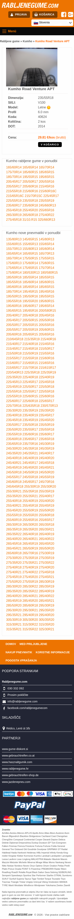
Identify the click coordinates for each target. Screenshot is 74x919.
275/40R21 (14, 572)
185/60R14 (30, 282)
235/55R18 (30, 200)
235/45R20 (46, 420)
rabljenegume (29, 5)
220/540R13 (15, 372)
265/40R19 (46, 534)
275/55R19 (30, 581)
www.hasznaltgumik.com (17, 762)
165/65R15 (30, 253)
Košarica (46, 14)
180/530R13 (31, 272)
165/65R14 (30, 167)
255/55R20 (30, 515)
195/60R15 (46, 301)
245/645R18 (15, 486)
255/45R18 (14, 210)
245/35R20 (14, 453)
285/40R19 (46, 591)
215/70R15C (34, 196)
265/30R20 (30, 524)
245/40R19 (30, 458)
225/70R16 (14, 405)
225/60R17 (14, 401)
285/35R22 (30, 591)
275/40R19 (30, 567)
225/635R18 (31, 405)
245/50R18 (14, 472)
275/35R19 (46, 558)
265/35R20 (30, 529)
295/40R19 (30, 615)
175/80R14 (14, 272)
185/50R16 (14, 277)
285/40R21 (30, 596)
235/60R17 (14, 205)
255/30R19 (32, 486)
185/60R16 (14, 287)
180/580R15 (49, 272)
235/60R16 (30, 434)
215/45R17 (14, 348)
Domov (11, 644)
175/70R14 (14, 172)
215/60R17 (14, 363)
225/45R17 (51, 196)
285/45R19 (14, 600)
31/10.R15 (30, 219)
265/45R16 (14, 543)
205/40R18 (30, 315)
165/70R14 (46, 167)
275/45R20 (30, 577)
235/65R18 (46, 439)
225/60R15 (30, 396)
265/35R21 (46, 529)
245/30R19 (46, 443)
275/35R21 (30, 562)
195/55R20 (30, 301)
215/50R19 (30, 353)
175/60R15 (46, 263)
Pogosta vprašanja (21, 660)
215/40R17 (14, 344)
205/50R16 (46, 320)
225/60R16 (46, 396)
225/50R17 (30, 386)
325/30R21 (46, 629)
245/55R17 (14, 477)
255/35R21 (30, 496)
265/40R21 (30, 539)
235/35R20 (46, 410)
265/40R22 (46, 539)
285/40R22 (46, 596)
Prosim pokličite (17, 694)
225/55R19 (14, 200)
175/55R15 (46, 258)
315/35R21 (14, 629)
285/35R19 (46, 586)
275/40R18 (14, 567)
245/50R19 (30, 472)
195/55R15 (30, 177)
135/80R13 (14, 239)
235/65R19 (14, 443)
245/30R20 (14, 448)
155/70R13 (14, 248)
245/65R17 (30, 481)
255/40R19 (30, 500)
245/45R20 (30, 467)
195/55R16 (14, 301)
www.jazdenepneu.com (16, 781)
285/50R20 (14, 605)
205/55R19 (30, 329)
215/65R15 (30, 363)
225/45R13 (14, 382)
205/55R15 (30, 325)
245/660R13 (47, 205)
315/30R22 (30, 624)
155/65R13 (30, 244)
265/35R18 (46, 524)
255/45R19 (46, 505)
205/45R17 (14, 181)
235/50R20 (14, 429)
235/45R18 (14, 420)
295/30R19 (46, 605)
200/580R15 (47, 310)
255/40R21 (14, 505)
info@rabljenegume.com (22, 701)
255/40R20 (46, 500)
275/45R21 (46, 577)
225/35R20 (14, 377)
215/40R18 (30, 344)
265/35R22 (14, 534)
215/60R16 (30, 191)
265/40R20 (14, 539)
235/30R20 (14, 410)
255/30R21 (14, 491)
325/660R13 (46, 219)
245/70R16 (46, 481)
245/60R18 (14, 481)
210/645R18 (15, 339)
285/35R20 (14, 591)
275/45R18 (14, 219)
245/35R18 (30, 448)
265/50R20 (46, 548)
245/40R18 (14, 458)
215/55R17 (14, 358)
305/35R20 (46, 619)
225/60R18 (30, 401)
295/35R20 (46, 610)
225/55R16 (14, 391)
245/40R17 (46, 453)
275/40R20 (46, 567)
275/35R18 (30, 558)
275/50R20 (14, 581)
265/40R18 (30, 534)
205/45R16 (46, 315)
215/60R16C (47, 191)
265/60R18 (30, 215)
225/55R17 (30, 391)
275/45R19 (14, 577)
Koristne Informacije (53, 652)
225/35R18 (32, 372)
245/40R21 (14, 462)
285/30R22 (30, 586)
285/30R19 (46, 581)
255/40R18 (14, 500)
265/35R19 (14, 529)
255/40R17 (46, 496)
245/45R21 (46, 467)
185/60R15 (30, 172)
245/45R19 (14, 467)
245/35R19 (46, 448)
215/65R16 (46, 363)
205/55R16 (46, 181)
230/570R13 (49, 405)
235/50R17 (14, 424)
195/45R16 (46, 291)
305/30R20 (30, 619)
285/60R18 (30, 605)
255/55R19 (14, 515)
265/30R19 (14, 215)
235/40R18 (14, 415)
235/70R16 (30, 443)
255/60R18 (46, 515)
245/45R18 (46, 462)
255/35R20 (14, 496)
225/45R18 (46, 382)
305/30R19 (14, 619)
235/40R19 (30, 415)
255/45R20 (30, 210)
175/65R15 (30, 267)
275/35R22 (46, 562)
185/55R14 (30, 277)
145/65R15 (30, 239)
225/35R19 (48, 372)
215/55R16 (46, 353)
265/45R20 (46, 543)
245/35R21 (30, 453)
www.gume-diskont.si (15, 749)
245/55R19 (46, 477)
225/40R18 (30, 377)
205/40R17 (14, 315)
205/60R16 (30, 186)
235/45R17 (46, 415)
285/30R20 (14, 586)
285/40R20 (14, 596)
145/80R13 (46, 239)
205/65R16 (46, 334)
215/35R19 (32, 339)
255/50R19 (30, 510)
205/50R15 (30, 320)
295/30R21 (30, 610)
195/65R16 (30, 310)
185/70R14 (14, 177)
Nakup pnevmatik (19, 652)
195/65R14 (46, 306)
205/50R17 (30, 181)
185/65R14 (30, 287)
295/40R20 (46, 615)
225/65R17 (46, 401)
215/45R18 (30, 348)
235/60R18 (30, 205)
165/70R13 (46, 253)
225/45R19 (14, 386)
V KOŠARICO (50, 144)
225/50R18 (46, 386)
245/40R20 (46, 458)
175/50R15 (30, 258)
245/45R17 (30, 462)
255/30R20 (48, 486)
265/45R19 (30, 543)
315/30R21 (14, 624)
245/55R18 (30, 477)
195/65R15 (46, 177)
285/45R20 (30, 600)
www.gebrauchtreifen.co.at (18, 755)
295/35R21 (14, 615)
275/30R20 (14, 558)
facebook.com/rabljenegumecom (27, 708)
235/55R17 (30, 429)
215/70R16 (30, 367)
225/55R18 (46, 391)
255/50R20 (46, 510)
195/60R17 (30, 306)
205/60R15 (46, 329)
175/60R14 (30, 263)
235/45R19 (30, 420)
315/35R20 (46, 624)
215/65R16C (15, 196)
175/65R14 (14, 267)
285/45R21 (46, 600)
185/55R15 (46, 277)
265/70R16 (30, 553)
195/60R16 (14, 306)
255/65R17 (46, 520)
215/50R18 (14, 353)
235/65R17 (30, 439)
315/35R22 (30, 629)
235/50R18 (30, 424)
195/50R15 (14, 296)
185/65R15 (46, 172)
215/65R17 (14, 367)
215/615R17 (47, 367)
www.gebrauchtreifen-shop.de (20, 775)
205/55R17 (14, 186)
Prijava (21, 14)
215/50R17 (46, 348)
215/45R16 (46, 186)
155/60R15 (14, 244)
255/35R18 (30, 491)
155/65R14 (46, 244)
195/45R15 (30, 291)
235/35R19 (30, 410)
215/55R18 (14, 191)
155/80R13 (30, 248)
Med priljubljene (33, 644)
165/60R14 (14, 167)
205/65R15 (30, 334)
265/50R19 (30, 548)
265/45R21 (14, 548)
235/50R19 (46, 424)
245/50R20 (46, 472)
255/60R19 (14, 520)
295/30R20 (14, 610)
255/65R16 (46, 210)
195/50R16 (30, 296)
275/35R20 (14, 562)
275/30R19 (46, 553)
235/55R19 (46, 200)
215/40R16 (48, 339)
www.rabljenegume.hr (15, 768)
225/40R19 (46, 377)
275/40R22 (46, 215)
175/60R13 (14, 263)
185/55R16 (14, 282)
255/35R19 (46, 491)
